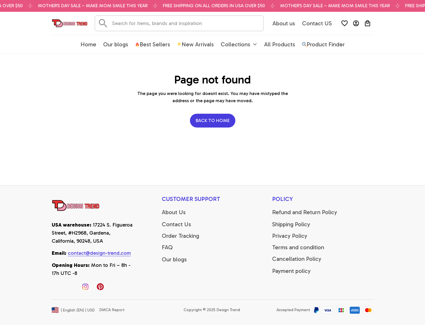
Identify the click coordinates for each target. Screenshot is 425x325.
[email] (99, 253)
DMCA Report (111, 309)
